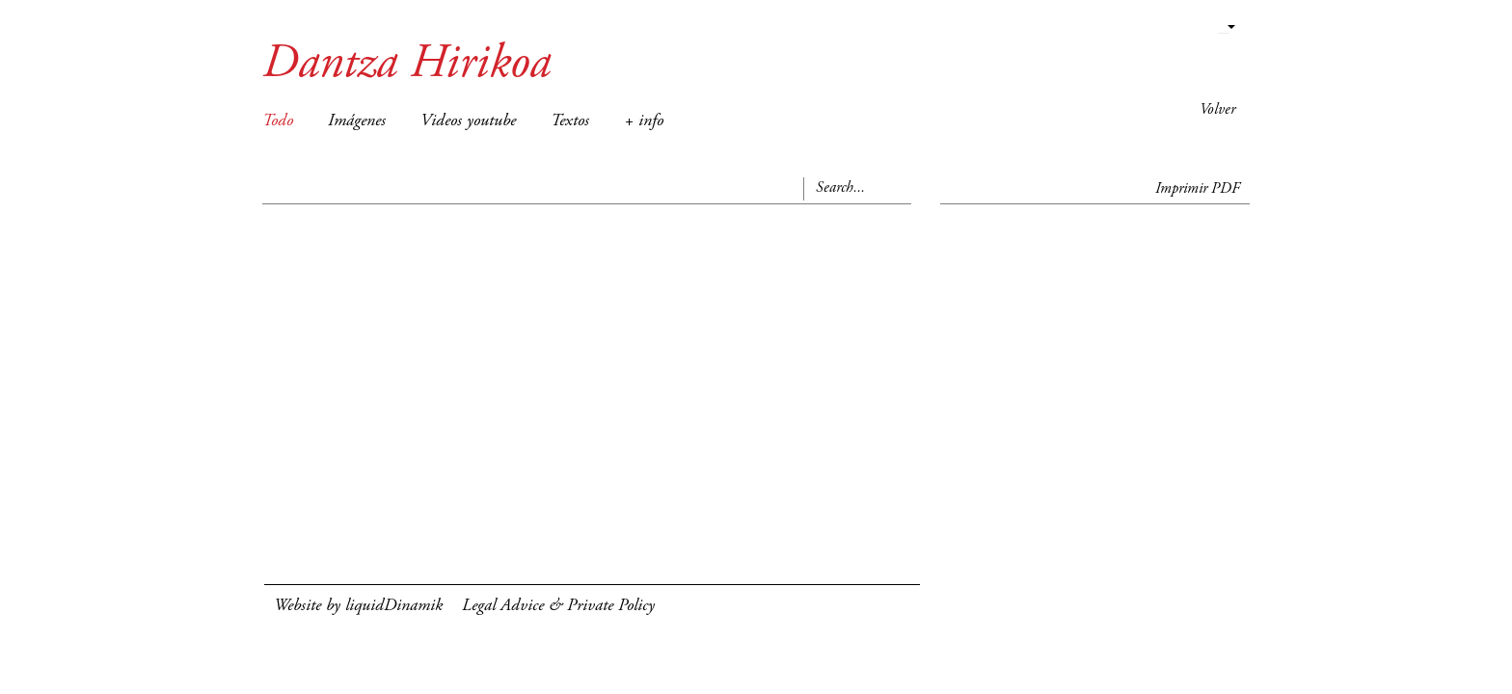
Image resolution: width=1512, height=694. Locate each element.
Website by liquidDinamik (358, 606)
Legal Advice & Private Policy (558, 606)
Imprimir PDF (1197, 189)
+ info (643, 121)
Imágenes (357, 121)
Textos (570, 121)
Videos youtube (468, 121)
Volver (1217, 110)
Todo (277, 121)
